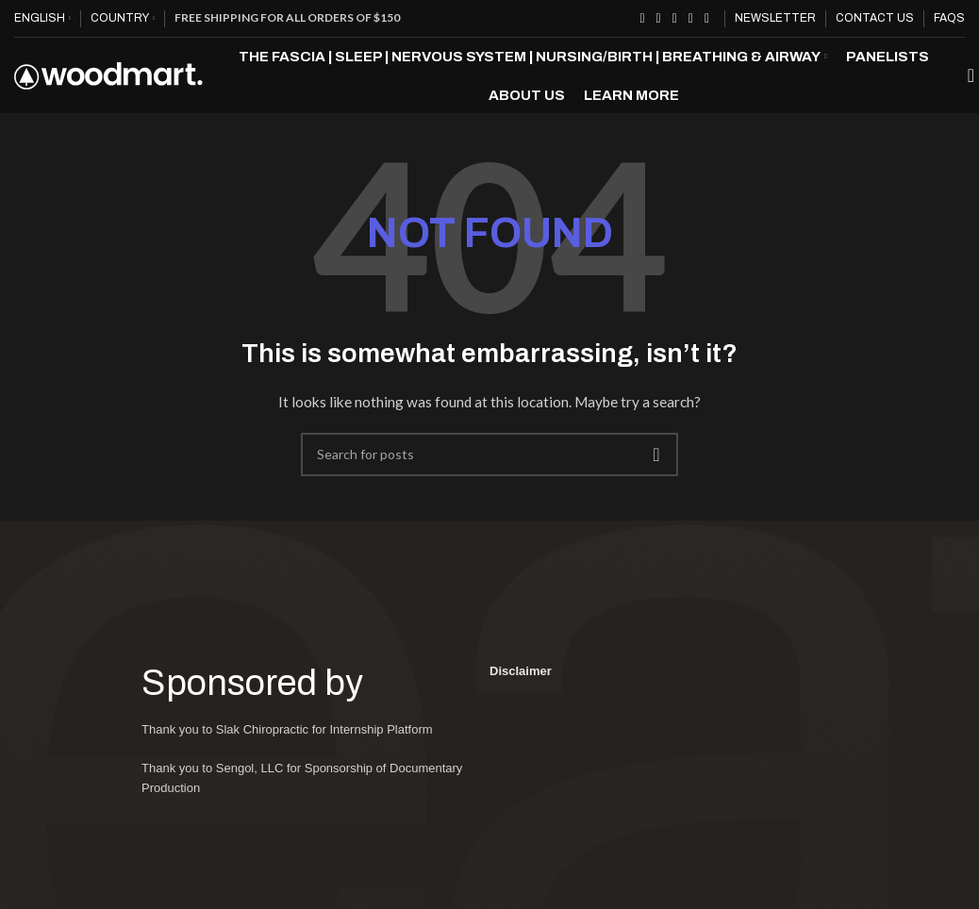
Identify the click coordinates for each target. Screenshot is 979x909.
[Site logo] (108, 85)
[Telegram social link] (707, 19)
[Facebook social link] (642, 19)
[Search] (964, 88)
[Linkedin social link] (691, 19)
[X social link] (659, 19)
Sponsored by (265, 705)
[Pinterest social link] (675, 19)
